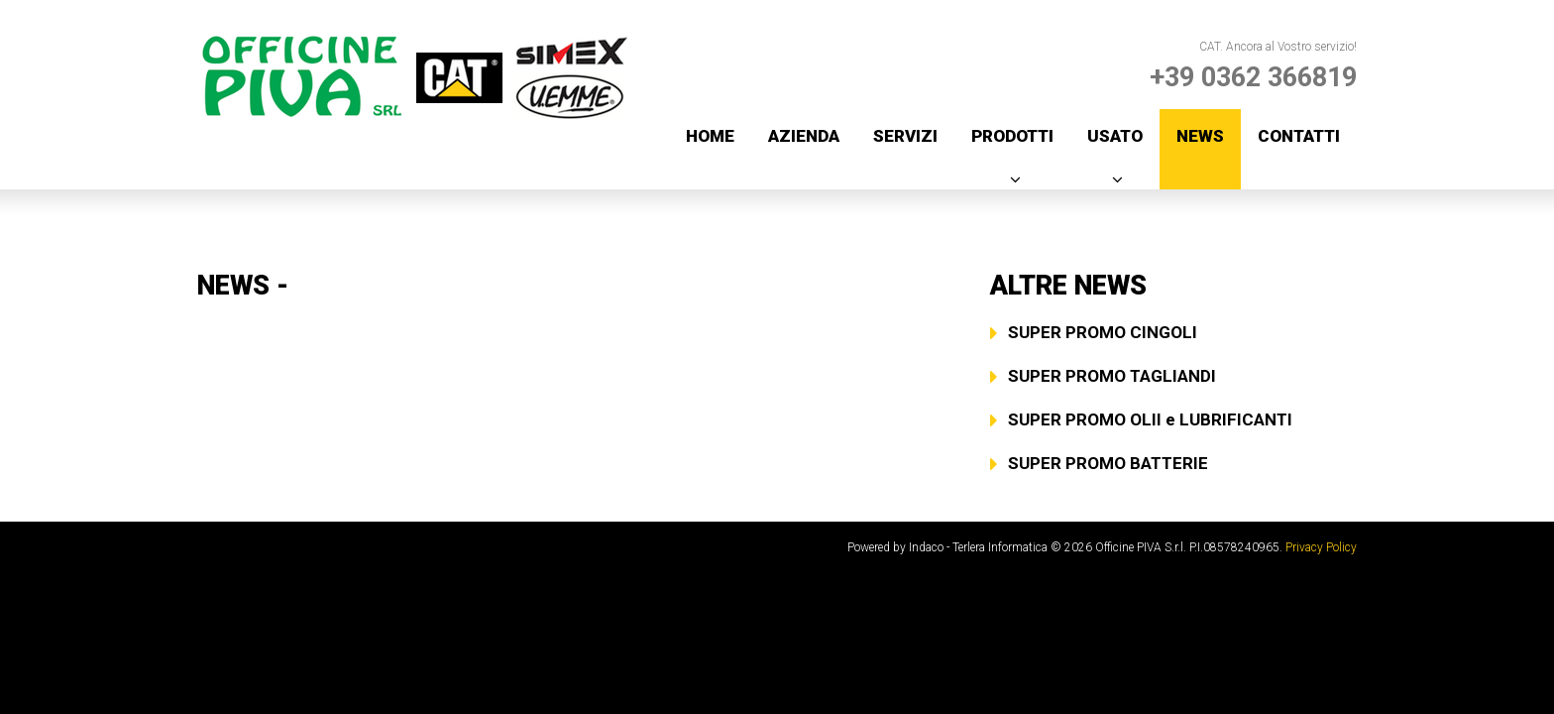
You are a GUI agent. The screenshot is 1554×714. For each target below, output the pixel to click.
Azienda (803, 136)
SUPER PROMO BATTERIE (1108, 463)
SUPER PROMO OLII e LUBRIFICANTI (1150, 419)
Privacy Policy (1321, 547)
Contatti (1299, 136)
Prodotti (1012, 136)
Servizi (905, 136)
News (1200, 136)
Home (710, 136)
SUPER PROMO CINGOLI (1102, 332)
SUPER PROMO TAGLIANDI (1112, 376)
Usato (1115, 136)
